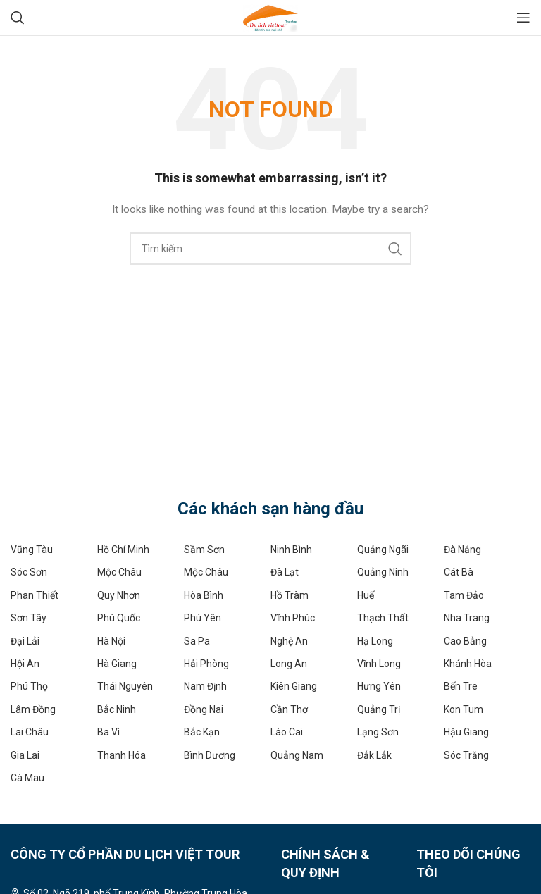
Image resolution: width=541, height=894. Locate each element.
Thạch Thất (383, 617)
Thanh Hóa (121, 755)
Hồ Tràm (289, 595)
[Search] (18, 18)
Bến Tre (461, 686)
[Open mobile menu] (523, 18)
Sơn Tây (28, 617)
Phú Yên (202, 617)
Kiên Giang (293, 686)
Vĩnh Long (379, 663)
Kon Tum (463, 709)
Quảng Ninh (383, 572)
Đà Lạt (284, 572)
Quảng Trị (378, 709)
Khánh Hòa (468, 663)
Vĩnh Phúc (292, 617)
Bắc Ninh (116, 709)
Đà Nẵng (462, 549)
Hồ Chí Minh (123, 549)
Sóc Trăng (466, 755)
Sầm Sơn (204, 549)
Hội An (25, 663)
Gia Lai (25, 755)
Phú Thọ (29, 686)
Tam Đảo (464, 595)
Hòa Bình (203, 595)
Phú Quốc (118, 617)
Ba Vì (108, 732)
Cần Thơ (289, 709)
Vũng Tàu (32, 549)
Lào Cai (286, 732)
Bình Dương (209, 755)
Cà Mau (27, 777)
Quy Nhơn (118, 595)
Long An (288, 663)
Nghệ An (289, 641)
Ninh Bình (291, 549)
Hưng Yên (379, 686)
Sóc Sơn (29, 572)
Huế (365, 595)
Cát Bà (458, 572)
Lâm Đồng (33, 709)
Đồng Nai (203, 709)
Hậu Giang (466, 732)
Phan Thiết (34, 595)
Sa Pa (197, 641)
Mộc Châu (119, 572)
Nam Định (205, 686)
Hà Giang (117, 663)
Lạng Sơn (378, 732)
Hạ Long (375, 641)
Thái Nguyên (125, 686)
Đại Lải (25, 641)
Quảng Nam (296, 755)
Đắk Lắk (374, 755)
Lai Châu (30, 732)
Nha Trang (467, 617)
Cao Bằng (465, 641)
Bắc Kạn (202, 732)
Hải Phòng (206, 663)
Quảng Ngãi (383, 549)
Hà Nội (111, 641)
